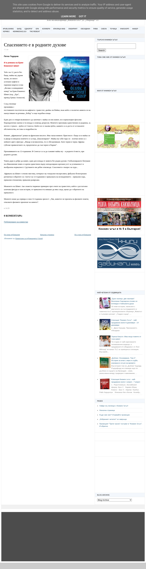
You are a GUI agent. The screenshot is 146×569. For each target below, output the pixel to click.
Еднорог (28, 29)
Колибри (46, 29)
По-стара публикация (83, 235)
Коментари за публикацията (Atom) (29, 238)
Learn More (68, 16)
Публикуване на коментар (16, 222)
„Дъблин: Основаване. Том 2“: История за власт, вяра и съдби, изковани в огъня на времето (124, 360)
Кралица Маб (59, 29)
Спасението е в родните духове (35, 44)
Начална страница (107, 410)
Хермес (6, 31)
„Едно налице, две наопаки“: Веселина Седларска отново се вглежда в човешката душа (124, 301)
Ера (37, 29)
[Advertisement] (119, 173)
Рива (95, 29)
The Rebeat (35, 31)
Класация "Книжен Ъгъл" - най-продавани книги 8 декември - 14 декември (125, 322)
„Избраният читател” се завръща (113, 419)
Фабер (135, 29)
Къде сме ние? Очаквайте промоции (114, 415)
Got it (82, 16)
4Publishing (8, 29)
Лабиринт (73, 29)
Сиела (104, 29)
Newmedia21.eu (19, 31)
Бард (19, 29)
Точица (113, 29)
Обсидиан (85, 29)
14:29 (7, 208)
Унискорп (124, 29)
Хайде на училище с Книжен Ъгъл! (113, 406)
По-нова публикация (12, 235)
